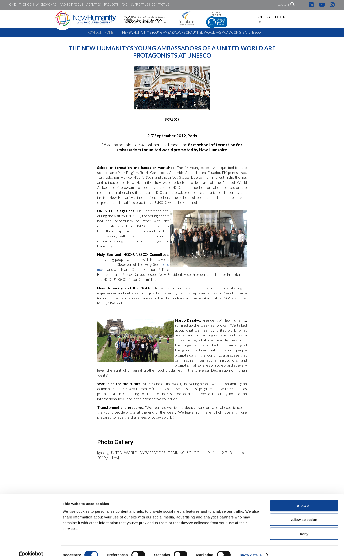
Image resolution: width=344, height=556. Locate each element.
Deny (304, 526)
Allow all (304, 497)
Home (11, 4)
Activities (93, 4)
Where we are (46, 4)
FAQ (125, 4)
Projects (111, 4)
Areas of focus (71, 4)
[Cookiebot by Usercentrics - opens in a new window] (31, 546)
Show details (251, 547)
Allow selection (304, 511)
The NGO (25, 4)
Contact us (160, 4)
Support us (139, 4)
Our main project (216, 19)
